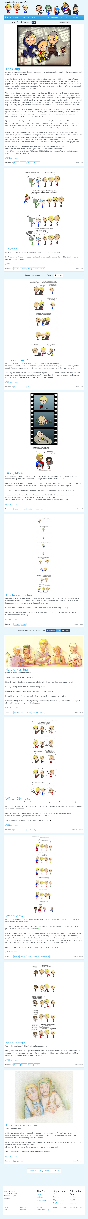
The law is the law (18, 595)
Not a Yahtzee (15, 1043)
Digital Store (58, 1203)
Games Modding (43, 1210)
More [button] (35, 17)
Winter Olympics (17, 798)
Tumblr (65, 631)
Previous (32, 1171)
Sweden (16, 163)
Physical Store (58, 1200)
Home (39, 1194)
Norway (30, 163)
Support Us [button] (44, 17)
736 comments (11, 1060)
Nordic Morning (16, 669)
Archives (26, 17)
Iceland (36, 269)
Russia (42, 509)
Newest (17, 17)
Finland (22, 712)
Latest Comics (42, 1200)
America (36, 509)
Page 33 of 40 (45, 1171)
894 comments (11, 952)
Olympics (36, 830)
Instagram (73, 1203)
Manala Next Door (76, 1207)
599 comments (11, 708)
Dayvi (6, 1207)
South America (45, 956)
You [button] (66, 17)
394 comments (11, 382)
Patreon (58, 275)
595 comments (11, 1156)
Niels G (6, 1210)
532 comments (11, 619)
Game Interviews (59, 1207)
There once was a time (22, 1125)
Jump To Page (64, 22)
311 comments (11, 158)
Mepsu (39, 1207)
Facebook (51, 631)
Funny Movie (14, 473)
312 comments (11, 264)
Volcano (11, 249)
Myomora (23, 1207)
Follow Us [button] (74, 17)
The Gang (12, 69)
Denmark (23, 163)
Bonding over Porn (19, 360)
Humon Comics (25, 1210)
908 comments (11, 504)
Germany (36, 163)
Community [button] (56, 17)
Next (57, 1171)
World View (14, 916)
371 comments (11, 825)
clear (33, 22)
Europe (42, 269)
